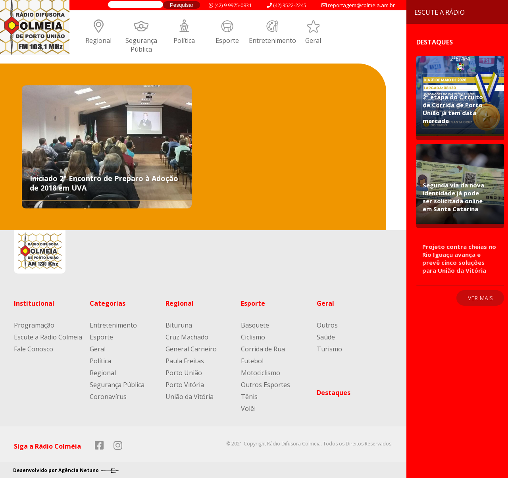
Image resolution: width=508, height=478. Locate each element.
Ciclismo (253, 337)
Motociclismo (260, 372)
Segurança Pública (141, 45)
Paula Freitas (184, 361)
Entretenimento (272, 40)
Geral (313, 40)
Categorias (107, 303)
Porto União (183, 372)
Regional (98, 40)
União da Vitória (189, 396)
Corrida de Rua (263, 349)
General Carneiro (191, 349)
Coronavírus (108, 396)
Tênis (249, 396)
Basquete (255, 325)
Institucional (34, 303)
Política (184, 40)
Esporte (227, 40)
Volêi (248, 408)
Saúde (326, 337)
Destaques (333, 392)
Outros (327, 325)
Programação (34, 325)
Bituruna (178, 325)
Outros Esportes (265, 384)
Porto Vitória (184, 384)
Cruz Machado (186, 337)
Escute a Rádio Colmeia (48, 337)
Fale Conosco (33, 349)
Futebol (252, 361)
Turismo (329, 349)
